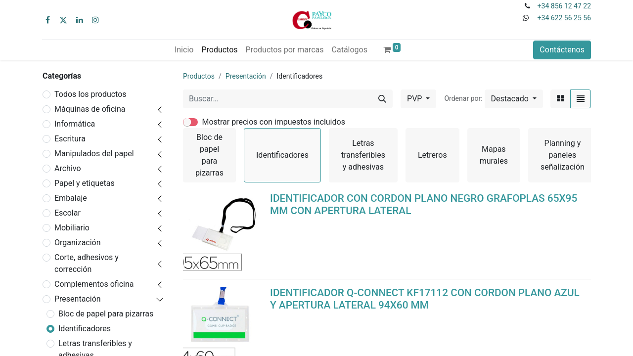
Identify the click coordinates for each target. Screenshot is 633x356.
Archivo (67, 168)
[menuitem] (184, 50)
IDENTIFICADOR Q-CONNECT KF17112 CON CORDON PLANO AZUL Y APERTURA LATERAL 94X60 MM (425, 299)
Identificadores (84, 328)
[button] (514, 98)
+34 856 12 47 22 (564, 6)
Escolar (67, 213)
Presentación (77, 299)
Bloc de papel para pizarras (105, 313)
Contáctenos (562, 49)
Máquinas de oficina (90, 109)
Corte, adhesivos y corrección (86, 263)
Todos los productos (90, 94)
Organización (77, 242)
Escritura (70, 138)
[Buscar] (382, 98)
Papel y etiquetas (84, 183)
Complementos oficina (94, 284)
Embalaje (70, 198)
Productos (199, 76)
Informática (74, 124)
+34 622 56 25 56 (564, 18)
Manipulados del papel (94, 153)
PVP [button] (415, 98)
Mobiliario (72, 227)
